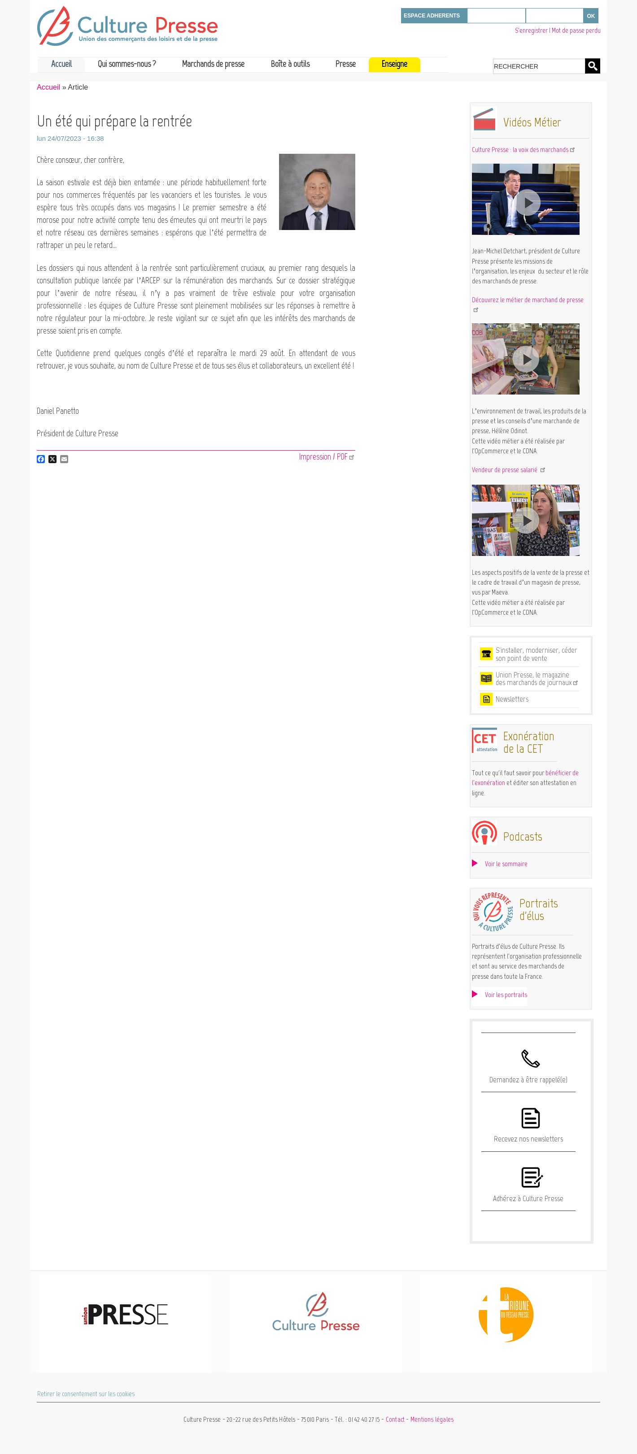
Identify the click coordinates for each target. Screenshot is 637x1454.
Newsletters (512, 699)
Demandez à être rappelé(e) (528, 1080)
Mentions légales (432, 1419)
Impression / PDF (327, 456)
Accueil (61, 64)
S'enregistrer (531, 30)
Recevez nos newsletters (528, 1139)
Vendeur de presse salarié (509, 469)
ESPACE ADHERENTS (432, 16)
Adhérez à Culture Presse (528, 1198)
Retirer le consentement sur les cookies (86, 1394)
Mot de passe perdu (576, 30)
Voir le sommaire (506, 863)
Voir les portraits (506, 994)
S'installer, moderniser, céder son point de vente (536, 654)
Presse (346, 64)
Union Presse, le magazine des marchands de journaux (537, 679)
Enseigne (394, 64)
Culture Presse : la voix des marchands (524, 149)
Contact (395, 1419)
